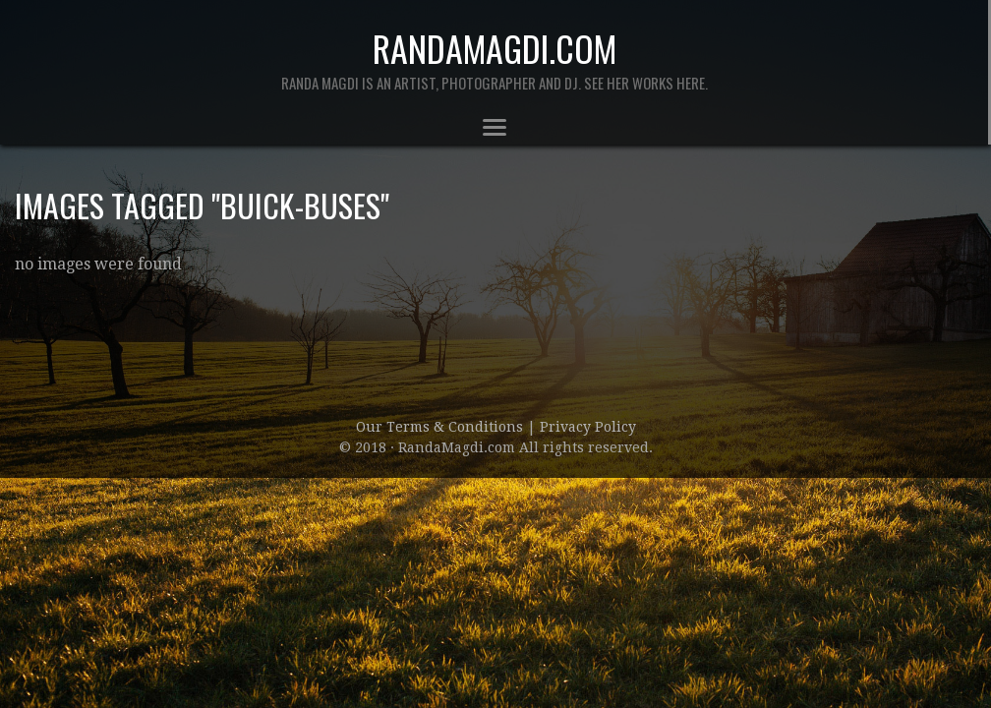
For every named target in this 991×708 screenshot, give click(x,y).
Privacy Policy (588, 427)
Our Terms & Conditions (441, 427)
